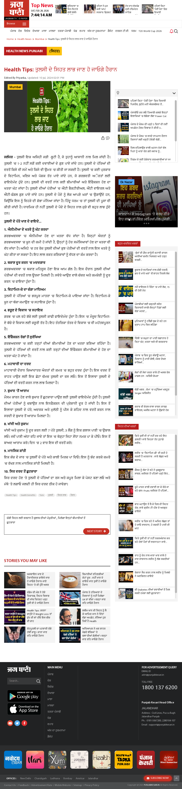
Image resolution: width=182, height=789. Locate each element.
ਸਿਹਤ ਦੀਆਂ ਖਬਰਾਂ (127, 426)
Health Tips (11, 495)
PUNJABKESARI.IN (152, 785)
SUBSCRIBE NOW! (158, 778)
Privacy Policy (92, 785)
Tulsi (42, 495)
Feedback (23, 785)
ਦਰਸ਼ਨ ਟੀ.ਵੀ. (122, 31)
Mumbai (15, 87)
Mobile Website (63, 785)
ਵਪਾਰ (82, 31)
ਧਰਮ (133, 31)
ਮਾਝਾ (44, 31)
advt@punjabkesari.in (153, 675)
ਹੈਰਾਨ (73, 495)
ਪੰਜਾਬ (13, 31)
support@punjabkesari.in (162, 724)
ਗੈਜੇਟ (110, 31)
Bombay (67, 778)
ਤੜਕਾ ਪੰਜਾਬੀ (64, 31)
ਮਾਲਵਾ (52, 31)
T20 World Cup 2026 (150, 31)
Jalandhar (93, 778)
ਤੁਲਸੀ (50, 495)
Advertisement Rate (41, 785)
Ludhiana (55, 778)
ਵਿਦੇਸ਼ (27, 31)
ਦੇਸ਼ (20, 31)
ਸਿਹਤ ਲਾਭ (62, 495)
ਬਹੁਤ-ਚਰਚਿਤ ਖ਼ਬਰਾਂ (128, 243)
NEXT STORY (96, 531)
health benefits (28, 495)
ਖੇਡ (75, 31)
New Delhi (25, 778)
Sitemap (77, 785)
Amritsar (80, 778)
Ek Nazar (126, 182)
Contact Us (10, 785)
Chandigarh (40, 778)
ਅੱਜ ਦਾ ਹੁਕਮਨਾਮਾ (96, 31)
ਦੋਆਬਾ (36, 31)
